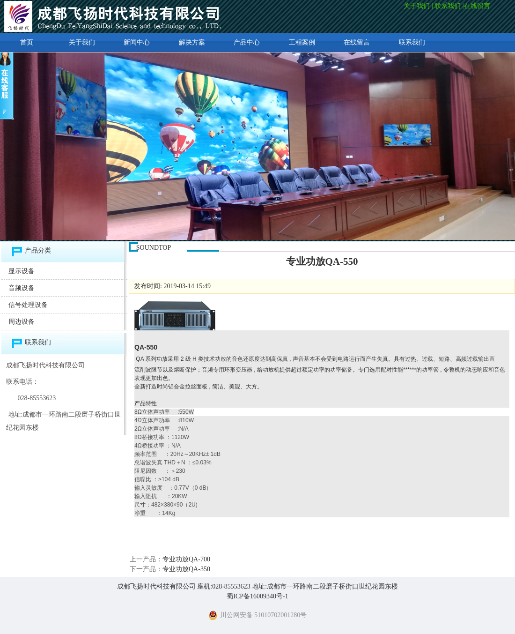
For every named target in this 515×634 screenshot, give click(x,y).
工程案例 (302, 42)
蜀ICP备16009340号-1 (257, 596)
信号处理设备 (28, 304)
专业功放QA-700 (186, 559)
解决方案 (192, 42)
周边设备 (21, 321)
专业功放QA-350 (186, 569)
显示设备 (21, 271)
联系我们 (447, 5)
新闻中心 (137, 42)
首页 (26, 42)
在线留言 (478, 5)
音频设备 (21, 287)
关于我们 (417, 5)
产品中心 (247, 42)
